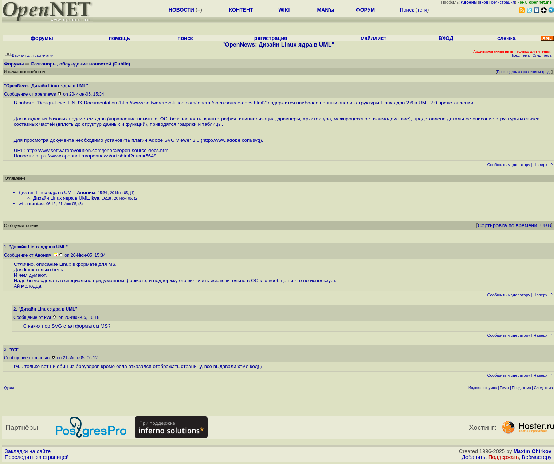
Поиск (407, 10)
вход (483, 2)
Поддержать (503, 457)
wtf (22, 203)
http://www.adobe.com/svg (231, 140)
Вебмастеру (536, 457)
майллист (373, 38)
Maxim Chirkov (532, 451)
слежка (506, 38)
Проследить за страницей (37, 457)
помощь (119, 38)
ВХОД (446, 38)
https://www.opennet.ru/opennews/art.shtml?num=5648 (95, 156)
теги (422, 10)
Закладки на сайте (28, 451)
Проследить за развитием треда (524, 72)
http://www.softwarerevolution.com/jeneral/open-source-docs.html (191, 102)
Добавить (474, 457)
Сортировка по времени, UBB (514, 225)
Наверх (540, 165)
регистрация (503, 2)
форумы (42, 38)
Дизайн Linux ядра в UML (46, 192)
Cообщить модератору (508, 165)
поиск (185, 38)
